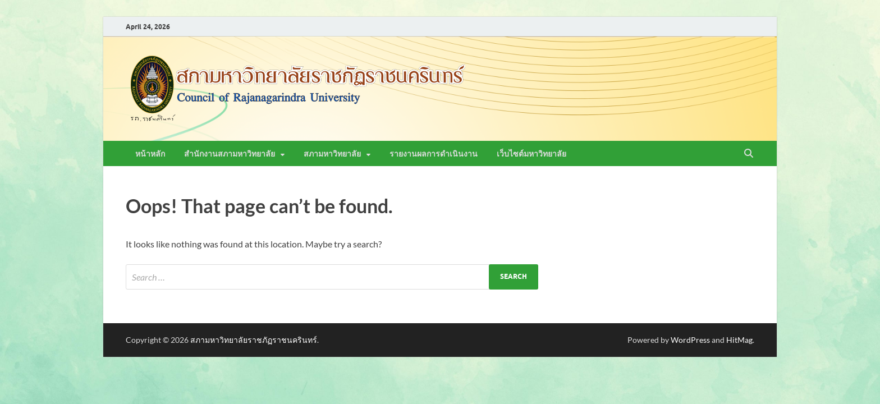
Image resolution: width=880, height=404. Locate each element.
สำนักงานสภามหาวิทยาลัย (229, 153)
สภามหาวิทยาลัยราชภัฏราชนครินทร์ (253, 340)
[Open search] (748, 154)
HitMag (739, 340)
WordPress (690, 340)
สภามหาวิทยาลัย (332, 153)
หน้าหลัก (150, 153)
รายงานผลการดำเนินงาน (433, 153)
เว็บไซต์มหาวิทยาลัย (531, 153)
